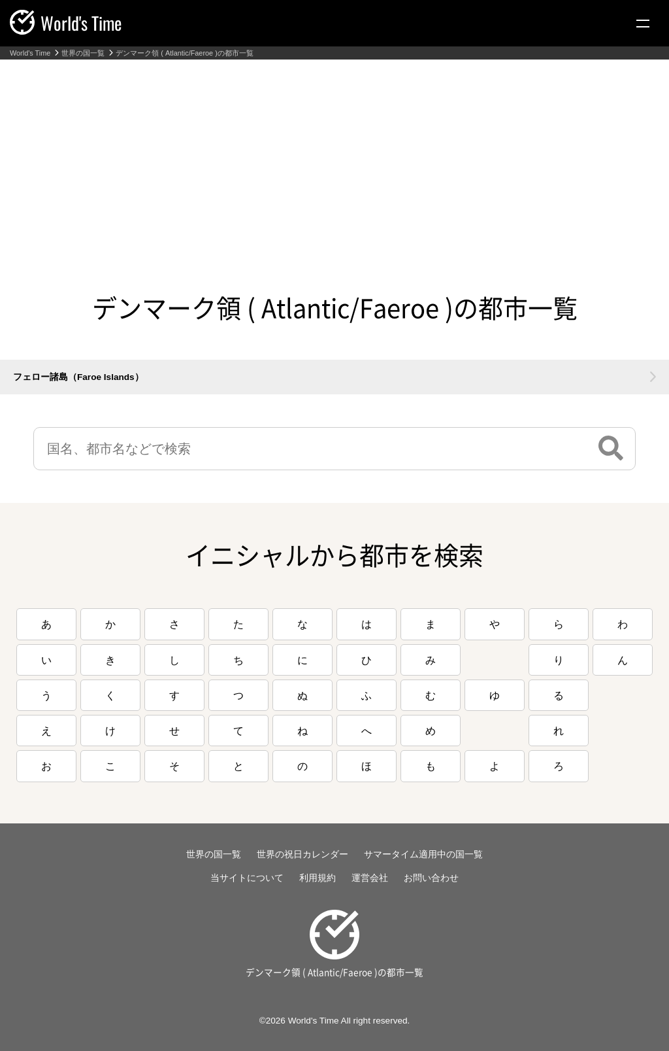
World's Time (30, 53)
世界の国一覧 (83, 53)
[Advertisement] (334, 157)
